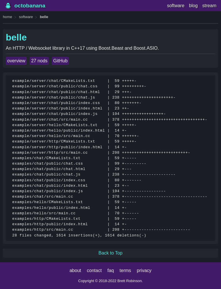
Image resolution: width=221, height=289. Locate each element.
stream (209, 5)
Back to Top (110, 253)
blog (193, 5)
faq (110, 270)
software (175, 5)
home (7, 17)
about (75, 270)
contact (94, 270)
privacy (144, 270)
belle (44, 17)
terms (125, 270)
